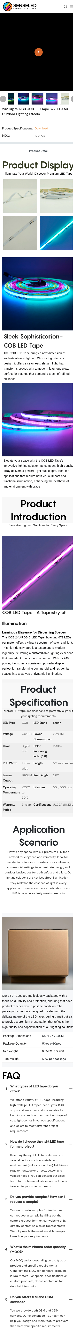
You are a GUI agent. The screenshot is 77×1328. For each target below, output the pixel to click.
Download (41, 128)
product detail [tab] (38, 151)
